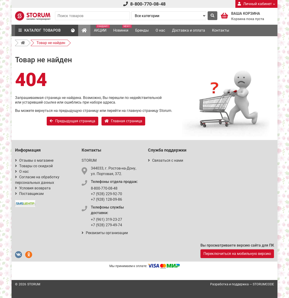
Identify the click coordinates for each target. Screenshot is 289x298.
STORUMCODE (263, 284)
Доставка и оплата (188, 30)
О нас (160, 30)
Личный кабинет (256, 4)
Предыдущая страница (72, 121)
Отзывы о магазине (34, 160)
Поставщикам (29, 193)
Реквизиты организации (105, 233)
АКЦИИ (102, 29)
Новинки (122, 29)
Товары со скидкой (34, 166)
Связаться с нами (165, 160)
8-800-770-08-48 (148, 4)
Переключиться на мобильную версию (237, 253)
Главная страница (123, 121)
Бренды (142, 30)
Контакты (220, 30)
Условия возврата (33, 188)
